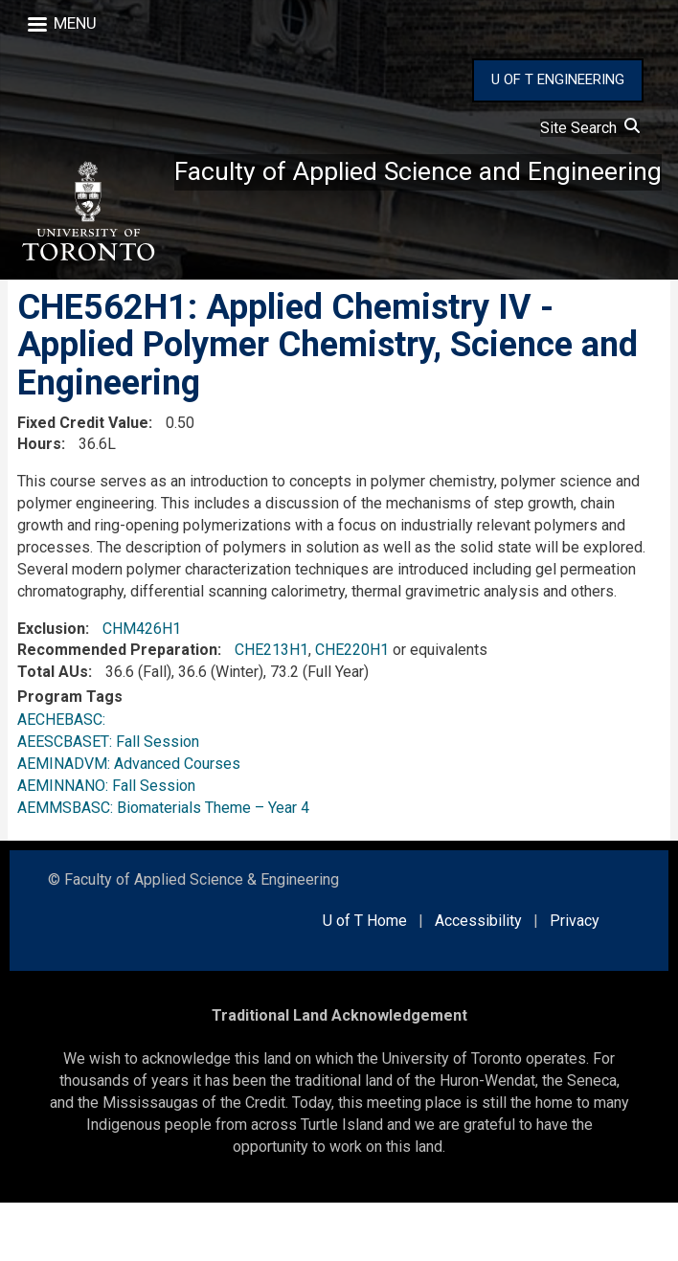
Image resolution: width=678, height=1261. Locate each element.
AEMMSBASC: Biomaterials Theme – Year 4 (163, 866)
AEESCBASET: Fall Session (108, 800)
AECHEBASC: (65, 778)
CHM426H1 (141, 687)
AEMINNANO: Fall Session (106, 844)
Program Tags (70, 755)
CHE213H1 (271, 708)
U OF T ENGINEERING (557, 79)
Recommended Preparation (117, 708)
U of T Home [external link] (365, 979)
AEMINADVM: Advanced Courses (128, 822)
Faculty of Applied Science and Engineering (283, 318)
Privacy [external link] (574, 979)
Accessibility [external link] (478, 979)
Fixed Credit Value (82, 481)
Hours (39, 502)
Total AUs (52, 730)
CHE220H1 (352, 708)
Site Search (590, 128)
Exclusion (51, 687)
